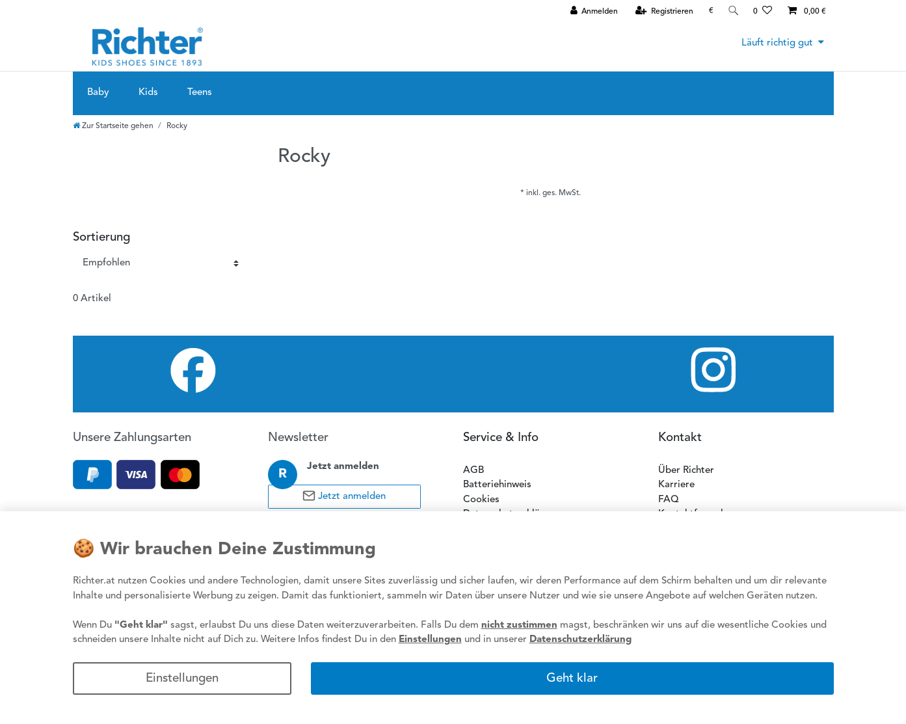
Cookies (481, 500)
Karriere (676, 485)
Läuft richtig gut (777, 43)
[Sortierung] (160, 263)
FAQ (668, 500)
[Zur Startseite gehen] (113, 126)
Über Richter (686, 471)
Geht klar (572, 679)
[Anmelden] (592, 11)
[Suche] (732, 10)
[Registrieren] (663, 11)
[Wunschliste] (762, 11)
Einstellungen (182, 679)
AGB (473, 471)
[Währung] (709, 10)
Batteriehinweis (497, 485)
